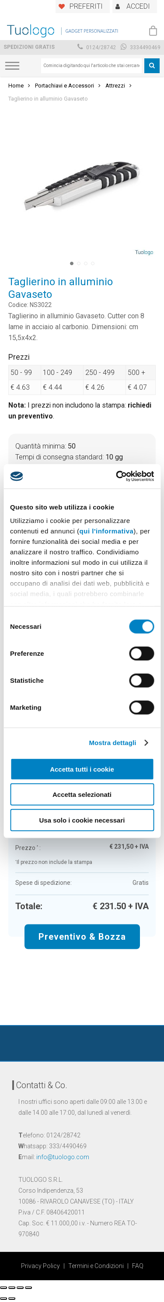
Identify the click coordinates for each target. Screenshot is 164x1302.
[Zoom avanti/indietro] (28, 1287)
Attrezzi (115, 85)
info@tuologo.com (62, 1157)
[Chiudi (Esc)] (3, 1287)
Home (16, 85)
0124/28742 (96, 47)
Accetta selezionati (82, 794)
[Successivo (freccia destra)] (11, 1298)
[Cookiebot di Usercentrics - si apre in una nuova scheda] (117, 476)
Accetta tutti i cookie (82, 768)
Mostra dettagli (112, 742)
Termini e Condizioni (96, 1265)
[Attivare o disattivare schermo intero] (20, 1287)
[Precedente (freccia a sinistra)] (3, 1298)
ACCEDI (138, 6)
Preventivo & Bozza (82, 936)
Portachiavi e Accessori (64, 85)
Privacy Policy (40, 1265)
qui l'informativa (107, 531)
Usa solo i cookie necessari (82, 819)
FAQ (137, 1265)
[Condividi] (11, 1287)
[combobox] (91, 65)
